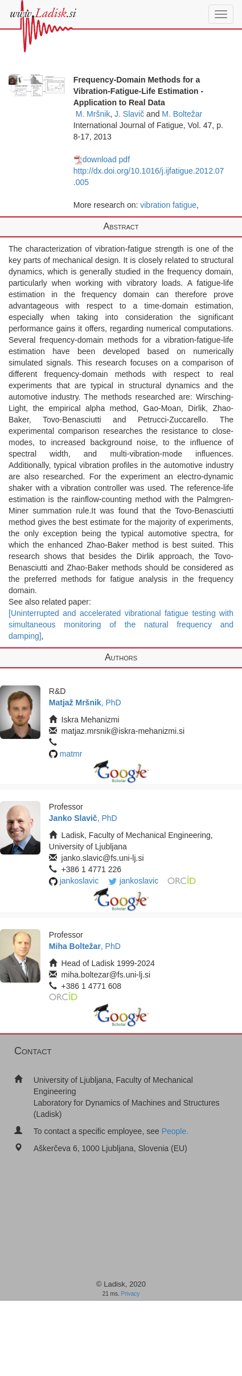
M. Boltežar (182, 113)
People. (175, 1131)
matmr (71, 753)
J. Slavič (129, 113)
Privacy (130, 1294)
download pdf (101, 159)
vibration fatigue (168, 205)
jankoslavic (79, 880)
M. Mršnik (93, 113)
